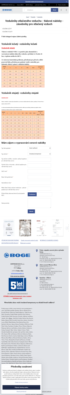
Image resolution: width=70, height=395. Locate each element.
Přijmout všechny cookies (21, 387)
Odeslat (31, 211)
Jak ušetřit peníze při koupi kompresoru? (17, 293)
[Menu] (66, 10)
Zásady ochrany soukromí (44, 391)
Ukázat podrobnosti (21, 391)
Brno (22, 270)
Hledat (54, 10)
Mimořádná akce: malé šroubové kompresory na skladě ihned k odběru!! (29, 302)
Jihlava (19, 268)
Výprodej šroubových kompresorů (34, 1)
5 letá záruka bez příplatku (17, 276)
